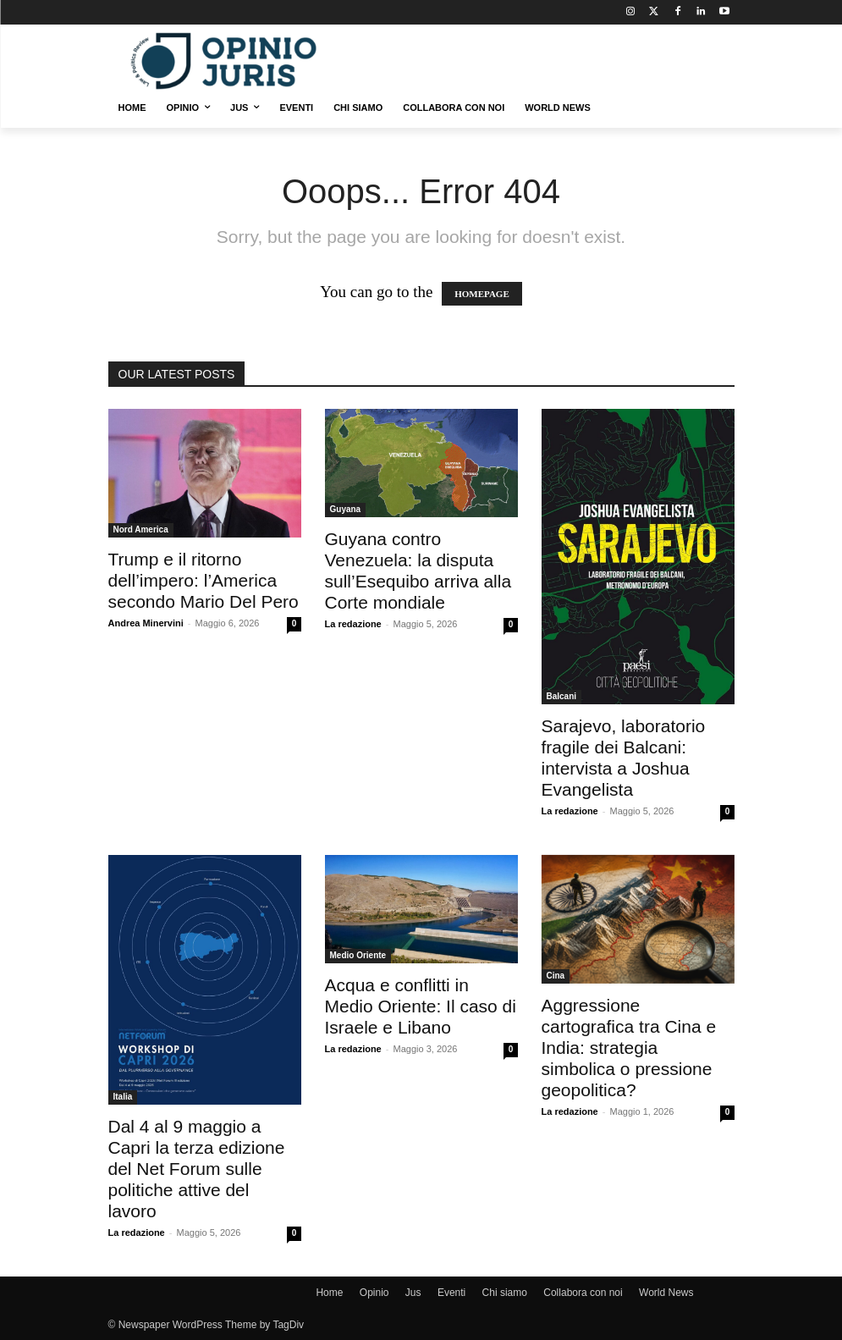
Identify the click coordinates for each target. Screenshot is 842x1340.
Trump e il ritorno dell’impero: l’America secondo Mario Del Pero (203, 580)
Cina (556, 975)
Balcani (562, 696)
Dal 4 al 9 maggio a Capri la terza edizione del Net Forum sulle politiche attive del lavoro (196, 1169)
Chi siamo (504, 1293)
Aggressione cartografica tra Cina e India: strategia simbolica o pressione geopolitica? (629, 1047)
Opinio (374, 1293)
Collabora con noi (582, 1293)
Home (329, 1293)
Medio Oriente (358, 955)
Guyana (345, 509)
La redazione (353, 624)
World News (666, 1293)
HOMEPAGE (481, 294)
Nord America (140, 529)
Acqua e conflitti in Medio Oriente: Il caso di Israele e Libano (420, 1006)
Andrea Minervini (146, 623)
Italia (123, 1096)
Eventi (451, 1293)
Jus (413, 1293)
